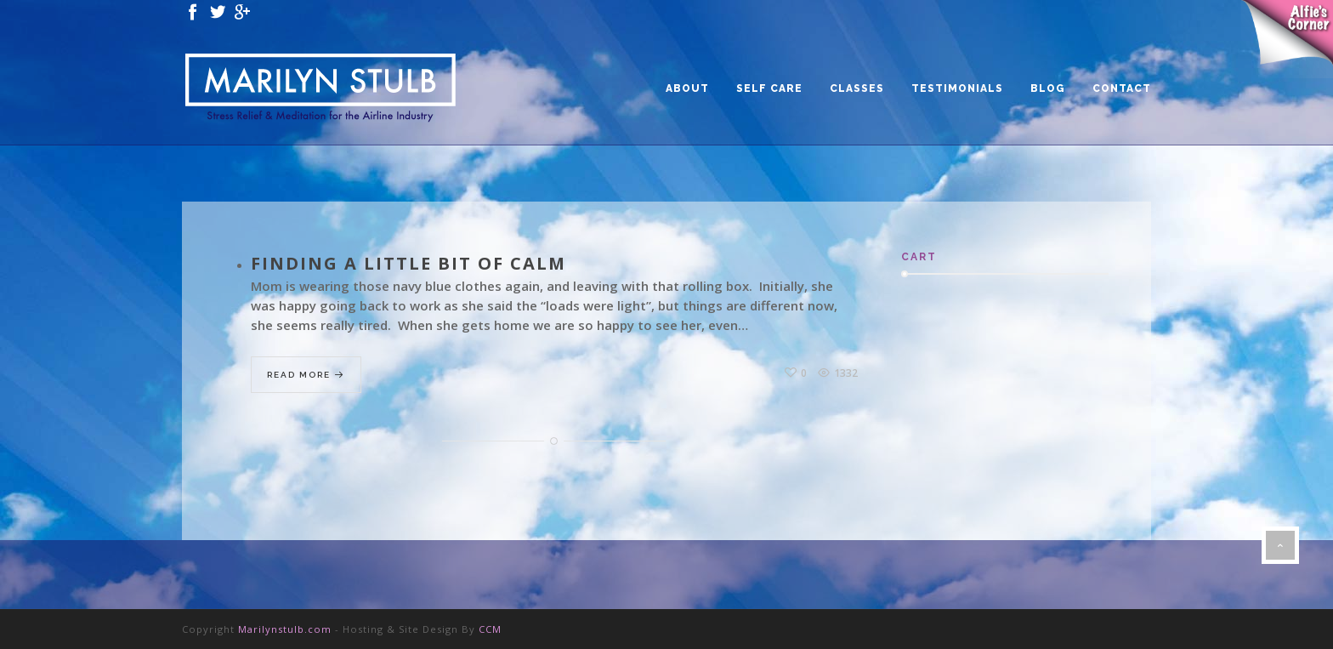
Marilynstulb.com (285, 629)
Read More (306, 375)
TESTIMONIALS (957, 88)
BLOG (1047, 88)
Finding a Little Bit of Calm (408, 263)
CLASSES (857, 88)
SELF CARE (769, 88)
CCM (490, 629)
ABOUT (687, 88)
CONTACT (1121, 88)
